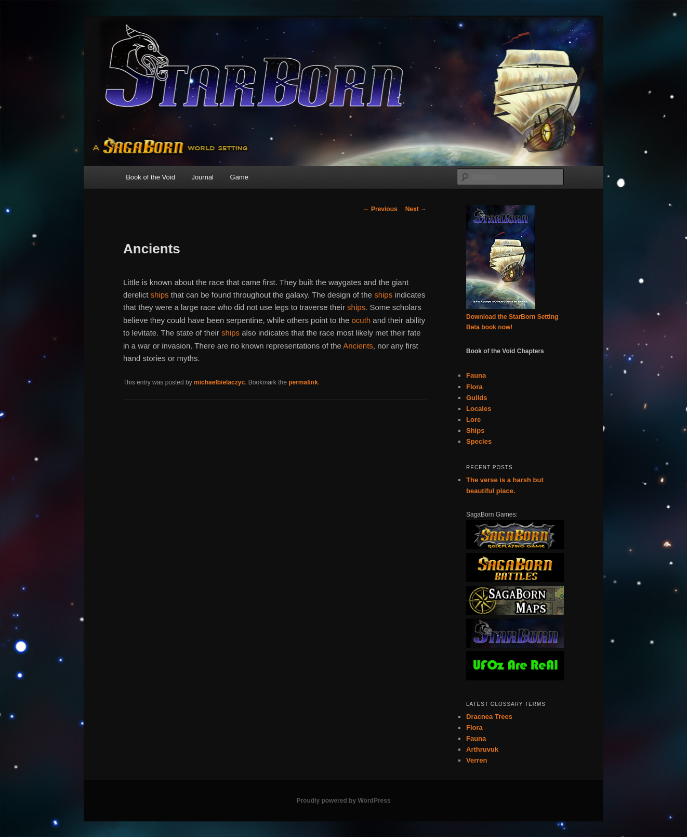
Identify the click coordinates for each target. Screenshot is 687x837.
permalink (303, 382)
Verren (476, 760)
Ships (475, 430)
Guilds (476, 398)
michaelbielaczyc (219, 382)
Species (479, 441)
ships (160, 294)
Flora (474, 387)
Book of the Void (150, 177)
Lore (473, 419)
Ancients (358, 345)
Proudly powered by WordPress (343, 800)
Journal (202, 177)
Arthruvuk (482, 749)
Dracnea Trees (489, 716)
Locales (478, 409)
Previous (380, 209)
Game (239, 177)
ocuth (361, 320)
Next (416, 209)
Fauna (476, 375)
